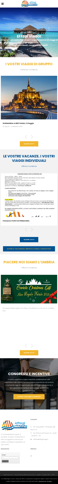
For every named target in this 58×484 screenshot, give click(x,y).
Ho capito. (49, 481)
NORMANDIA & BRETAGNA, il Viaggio (18, 123)
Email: (4, 455)
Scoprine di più (42, 481)
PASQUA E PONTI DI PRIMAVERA (16, 221)
